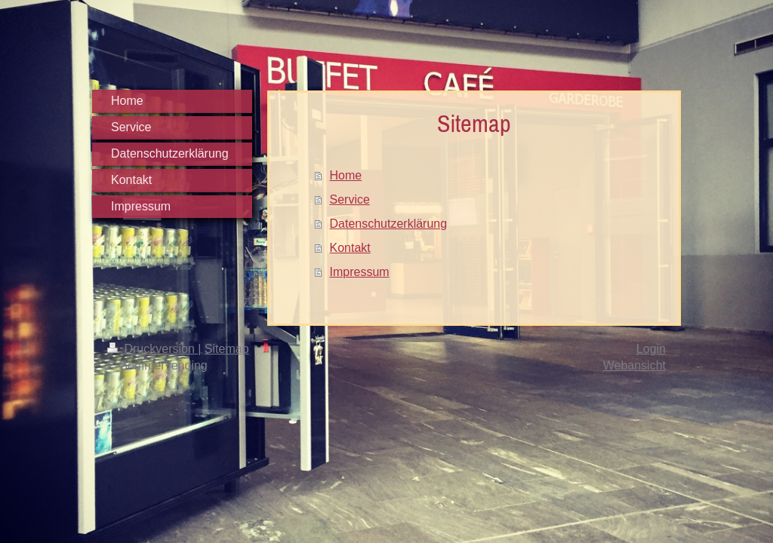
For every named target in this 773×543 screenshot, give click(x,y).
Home (346, 175)
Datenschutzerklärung (389, 223)
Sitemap (227, 348)
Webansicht (634, 365)
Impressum (360, 271)
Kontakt (350, 247)
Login (651, 348)
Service (350, 199)
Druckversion (152, 348)
